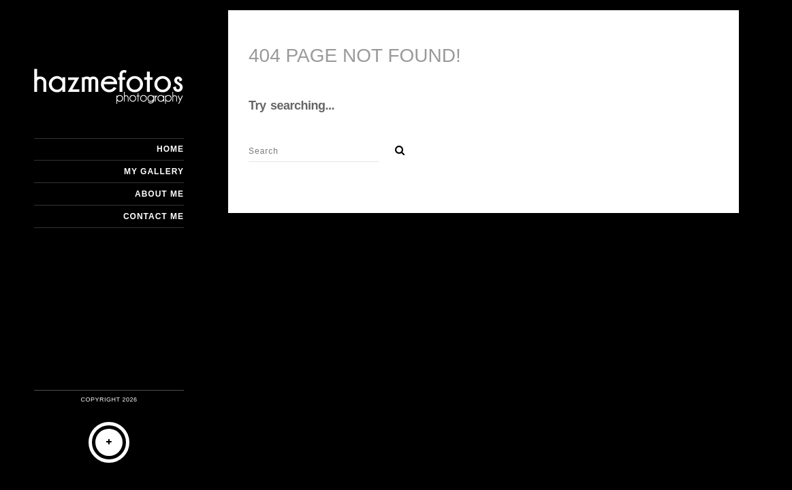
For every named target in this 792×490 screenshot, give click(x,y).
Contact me (153, 216)
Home (170, 149)
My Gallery (154, 171)
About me (159, 194)
